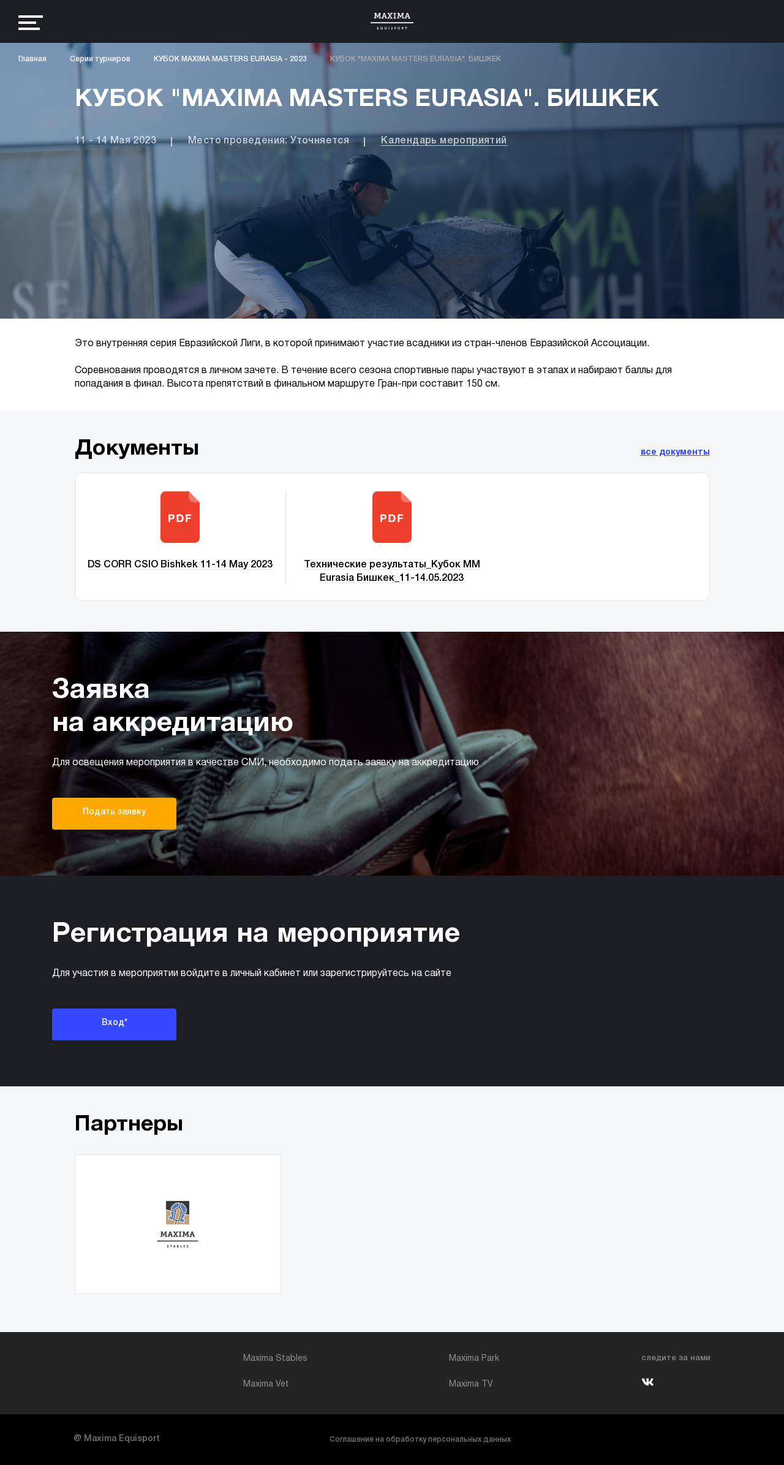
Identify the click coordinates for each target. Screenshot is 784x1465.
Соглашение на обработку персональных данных (420, 1439)
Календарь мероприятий (444, 141)
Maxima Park (474, 1359)
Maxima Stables (275, 1359)
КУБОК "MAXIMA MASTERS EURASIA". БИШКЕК (415, 59)
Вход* (114, 1023)
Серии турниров (100, 59)
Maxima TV (471, 1384)
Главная (32, 59)
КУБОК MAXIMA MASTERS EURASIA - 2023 (230, 59)
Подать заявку (114, 812)
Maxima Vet (266, 1384)
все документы (675, 452)
